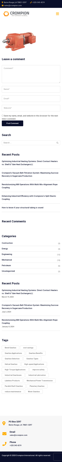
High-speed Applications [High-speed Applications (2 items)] (34, 364)
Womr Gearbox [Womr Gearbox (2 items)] (34, 392)
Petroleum (6, 265)
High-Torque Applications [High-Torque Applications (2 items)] (15, 370)
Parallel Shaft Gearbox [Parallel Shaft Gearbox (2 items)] (14, 386)
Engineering (7, 254)
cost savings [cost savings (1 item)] (28, 348)
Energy (5, 249)
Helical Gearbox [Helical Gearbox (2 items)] (11, 364)
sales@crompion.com (13, 5)
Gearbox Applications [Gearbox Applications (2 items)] (13, 353)
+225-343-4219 (38, 2)
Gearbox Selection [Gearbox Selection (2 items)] (12, 359)
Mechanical (7, 260)
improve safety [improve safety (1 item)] (38, 370)
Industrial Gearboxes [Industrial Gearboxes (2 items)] (13, 375)
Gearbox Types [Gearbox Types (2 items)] (32, 359)
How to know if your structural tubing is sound (22, 207)
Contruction (7, 243)
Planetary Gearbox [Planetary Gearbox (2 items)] (37, 386)
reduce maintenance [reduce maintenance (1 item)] (13, 392)
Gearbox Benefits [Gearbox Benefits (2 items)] (36, 353)
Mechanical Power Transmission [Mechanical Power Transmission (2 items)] (40, 381)
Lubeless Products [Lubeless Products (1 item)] (12, 381)
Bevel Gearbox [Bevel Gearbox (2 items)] (10, 348)
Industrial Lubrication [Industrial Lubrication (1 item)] (37, 375)
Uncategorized (8, 271)
